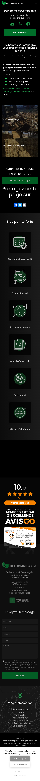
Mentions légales (10, 744)
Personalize (20, 771)
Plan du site (22, 744)
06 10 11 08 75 (22, 174)
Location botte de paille (18, 81)
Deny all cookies (20, 765)
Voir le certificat (20, 502)
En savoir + (20, 738)
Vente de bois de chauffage (20, 78)
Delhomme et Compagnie (11, 56)
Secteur (16, 745)
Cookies (23, 745)
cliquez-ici (15, 669)
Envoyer (20, 675)
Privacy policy (20, 776)
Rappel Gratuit (20, 32)
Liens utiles (31, 744)
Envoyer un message (20, 180)
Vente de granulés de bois (19, 84)
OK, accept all (20, 759)
